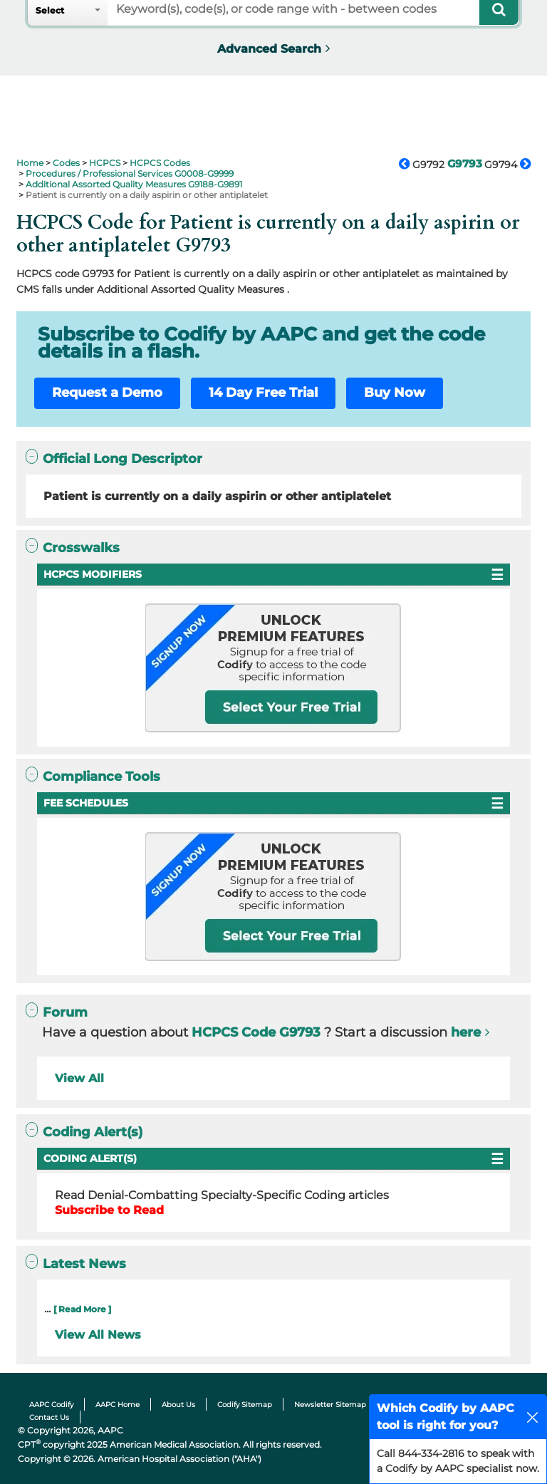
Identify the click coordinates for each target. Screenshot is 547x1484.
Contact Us (49, 1417)
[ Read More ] (82, 1309)
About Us (178, 1404)
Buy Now (394, 392)
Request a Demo (107, 392)
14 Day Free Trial (263, 392)
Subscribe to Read (109, 1210)
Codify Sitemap (244, 1404)
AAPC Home (117, 1404)
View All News (98, 1335)
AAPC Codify (51, 1404)
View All (79, 1078)
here (466, 1032)
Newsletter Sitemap (330, 1404)
